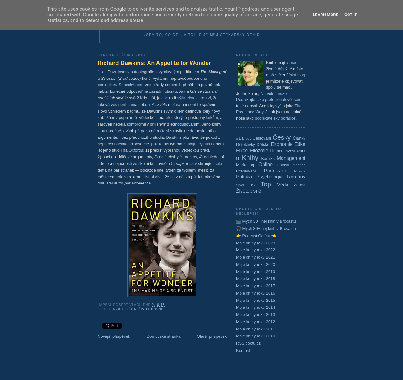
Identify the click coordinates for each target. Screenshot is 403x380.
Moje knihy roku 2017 (255, 286)
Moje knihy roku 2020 (255, 264)
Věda (131, 309)
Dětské (263, 144)
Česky (282, 137)
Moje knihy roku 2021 (255, 257)
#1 (238, 138)
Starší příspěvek (212, 336)
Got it (350, 14)
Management (291, 158)
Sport (240, 185)
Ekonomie (281, 144)
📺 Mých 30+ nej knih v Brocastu (266, 221)
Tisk (252, 185)
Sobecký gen (130, 84)
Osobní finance (291, 165)
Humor (276, 151)
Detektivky (245, 144)
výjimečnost (188, 98)
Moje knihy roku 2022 (255, 250)
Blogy (246, 138)
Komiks (268, 158)
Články (299, 138)
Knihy (118, 309)
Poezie (299, 171)
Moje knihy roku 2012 (255, 321)
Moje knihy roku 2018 (255, 278)
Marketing (245, 164)
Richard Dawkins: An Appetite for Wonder (154, 63)
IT (238, 158)
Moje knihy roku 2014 (255, 307)
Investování (294, 151)
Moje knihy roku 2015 (255, 300)
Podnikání (275, 170)
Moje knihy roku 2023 (255, 243)
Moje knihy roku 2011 (255, 329)
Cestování (262, 138)
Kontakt (243, 350)
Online (265, 164)
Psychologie (269, 176)
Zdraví (299, 185)
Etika (299, 144)
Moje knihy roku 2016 (255, 293)
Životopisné (151, 309)
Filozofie (259, 150)
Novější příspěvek (114, 336)
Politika (244, 176)
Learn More (325, 14)
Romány (296, 176)
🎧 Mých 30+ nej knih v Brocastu (266, 228)
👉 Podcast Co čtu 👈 (256, 235)
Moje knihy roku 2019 (255, 271)
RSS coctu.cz (248, 343)
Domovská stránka (164, 336)
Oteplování (246, 171)
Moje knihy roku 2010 (255, 336)
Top (266, 184)
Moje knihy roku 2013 (255, 314)
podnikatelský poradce (275, 118)
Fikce (242, 150)
